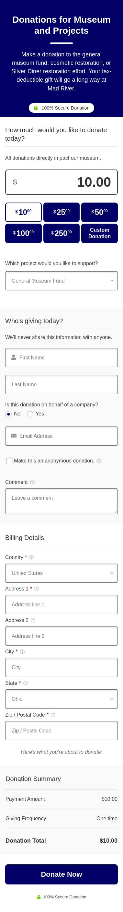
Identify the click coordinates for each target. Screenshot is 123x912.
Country (19, 557)
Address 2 (20, 620)
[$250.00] (61, 233)
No (17, 413)
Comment (20, 482)
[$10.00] (23, 212)
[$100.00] (23, 233)
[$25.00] (61, 212)
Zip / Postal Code (30, 715)
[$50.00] (99, 212)
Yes (40, 413)
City (15, 652)
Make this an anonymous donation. (53, 461)
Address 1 (22, 589)
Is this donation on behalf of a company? (51, 404)
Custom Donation (99, 233)
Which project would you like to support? (51, 263)
